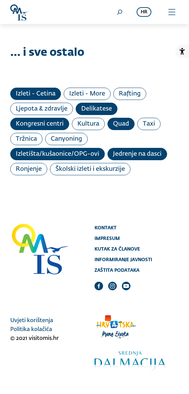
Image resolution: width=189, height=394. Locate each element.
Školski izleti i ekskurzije (90, 169)
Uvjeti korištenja (31, 320)
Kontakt (105, 228)
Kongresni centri (40, 124)
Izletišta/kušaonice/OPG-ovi (57, 154)
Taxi (149, 124)
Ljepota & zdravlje (41, 109)
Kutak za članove (117, 249)
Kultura (88, 124)
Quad (121, 124)
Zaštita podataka (116, 270)
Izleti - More (87, 94)
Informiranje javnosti (123, 259)
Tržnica (26, 139)
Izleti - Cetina (35, 94)
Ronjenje (29, 169)
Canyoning (66, 139)
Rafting (130, 94)
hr (144, 12)
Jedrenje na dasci (137, 154)
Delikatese (96, 109)
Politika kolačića (31, 329)
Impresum (107, 238)
